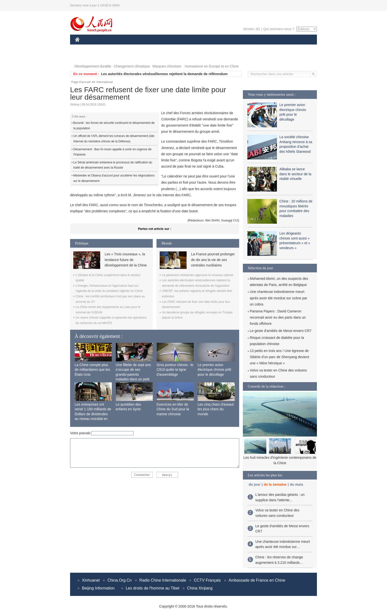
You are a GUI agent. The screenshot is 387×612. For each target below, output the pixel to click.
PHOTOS (85, 56)
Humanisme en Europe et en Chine (212, 66)
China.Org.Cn (119, 580)
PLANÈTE (245, 46)
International (105, 82)
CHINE (83, 46)
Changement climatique (132, 66)
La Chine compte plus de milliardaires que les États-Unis (92, 369)
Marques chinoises (167, 66)
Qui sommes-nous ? (278, 29)
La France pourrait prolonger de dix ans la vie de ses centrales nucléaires (213, 259)
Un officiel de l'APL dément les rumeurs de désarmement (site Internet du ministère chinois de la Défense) (113, 138)
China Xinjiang (200, 588)
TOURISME (286, 46)
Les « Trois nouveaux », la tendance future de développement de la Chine (126, 259)
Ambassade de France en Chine (257, 580)
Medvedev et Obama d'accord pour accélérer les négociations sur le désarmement (114, 178)
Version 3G (251, 29)
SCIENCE (170, 46)
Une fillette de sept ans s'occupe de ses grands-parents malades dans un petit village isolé (133, 374)
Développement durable (93, 66)
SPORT (265, 46)
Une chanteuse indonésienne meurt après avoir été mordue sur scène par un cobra (278, 298)
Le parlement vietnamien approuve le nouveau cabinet (197, 275)
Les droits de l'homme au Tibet (152, 588)
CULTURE (192, 46)
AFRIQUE (148, 46)
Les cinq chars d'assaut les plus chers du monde (216, 409)
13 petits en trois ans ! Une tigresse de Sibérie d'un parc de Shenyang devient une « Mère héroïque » (279, 357)
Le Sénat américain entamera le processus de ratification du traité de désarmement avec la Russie (112, 165)
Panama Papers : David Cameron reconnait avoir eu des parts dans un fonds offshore (278, 317)
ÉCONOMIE (105, 46)
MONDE (127, 46)
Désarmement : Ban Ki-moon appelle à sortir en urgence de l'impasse (112, 152)
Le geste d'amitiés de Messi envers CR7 (280, 331)
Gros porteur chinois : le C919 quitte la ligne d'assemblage (175, 369)
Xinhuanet (91, 580)
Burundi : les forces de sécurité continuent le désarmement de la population (114, 125)
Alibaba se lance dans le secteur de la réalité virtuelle (295, 174)
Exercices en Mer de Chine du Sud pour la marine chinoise (173, 409)
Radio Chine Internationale (162, 580)
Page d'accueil (81, 82)
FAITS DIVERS (219, 46)
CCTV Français (207, 580)
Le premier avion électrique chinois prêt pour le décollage (214, 369)
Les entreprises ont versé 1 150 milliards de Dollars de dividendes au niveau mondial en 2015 (93, 414)
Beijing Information (98, 588)
